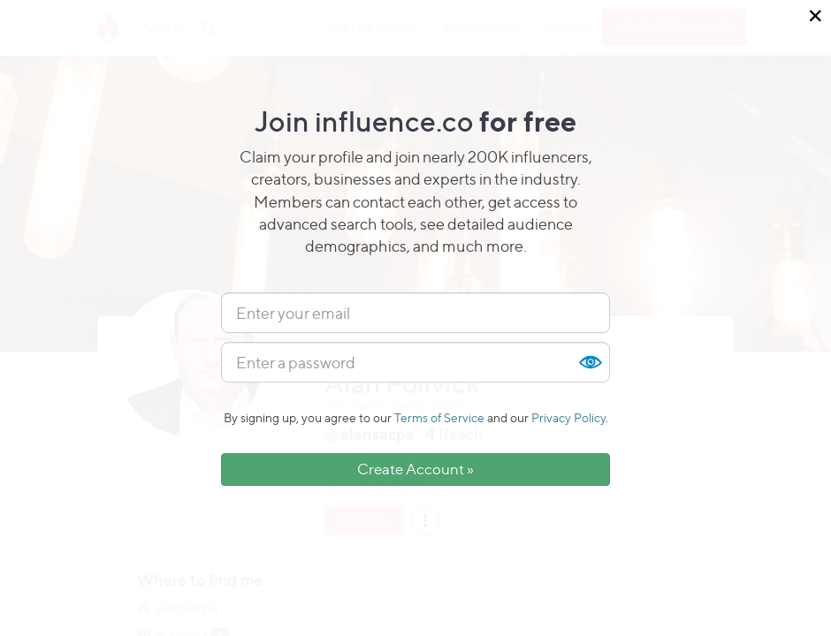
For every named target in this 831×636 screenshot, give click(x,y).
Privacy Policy (568, 417)
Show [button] (589, 362)
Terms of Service (439, 417)
